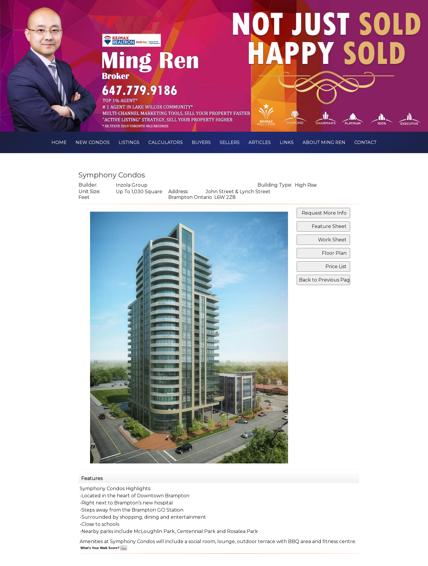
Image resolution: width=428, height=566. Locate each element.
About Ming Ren (324, 142)
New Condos (92, 142)
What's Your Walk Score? (104, 548)
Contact (365, 142)
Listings (129, 142)
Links (287, 142)
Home (59, 142)
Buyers (201, 142)
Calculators (165, 142)
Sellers (230, 142)
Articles (259, 142)
